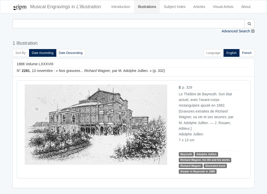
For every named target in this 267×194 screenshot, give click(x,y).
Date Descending (71, 53)
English (231, 53)
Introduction (120, 7)
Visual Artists (223, 7)
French (247, 53)
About (246, 7)
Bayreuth (186, 154)
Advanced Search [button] (235, 31)
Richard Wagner (190, 165)
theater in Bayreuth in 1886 (197, 171)
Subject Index (175, 7)
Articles (199, 7)
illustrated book (215, 165)
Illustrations (147, 7)
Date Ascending (43, 53)
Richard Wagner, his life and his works (205, 159)
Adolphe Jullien (206, 154)
